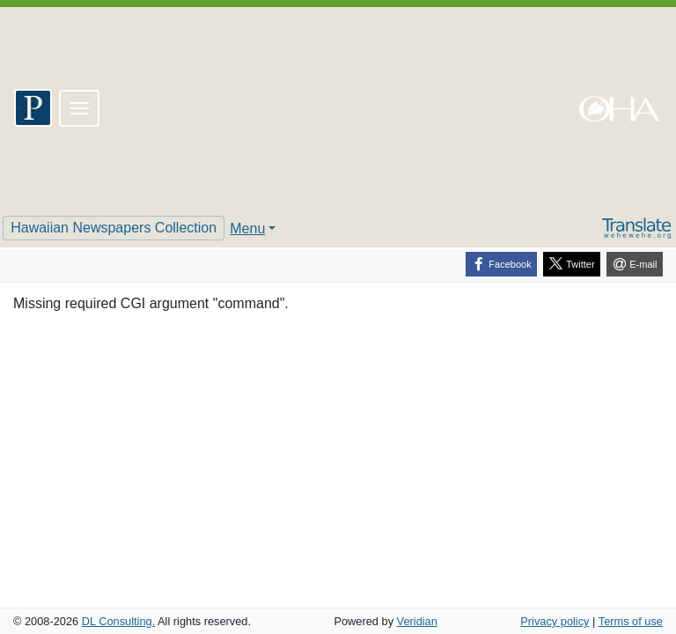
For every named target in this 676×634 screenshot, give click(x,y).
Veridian (417, 621)
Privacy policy (554, 621)
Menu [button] (247, 228)
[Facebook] (501, 264)
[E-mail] (634, 264)
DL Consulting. (118, 621)
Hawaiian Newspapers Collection (114, 227)
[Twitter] (571, 264)
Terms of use (631, 621)
